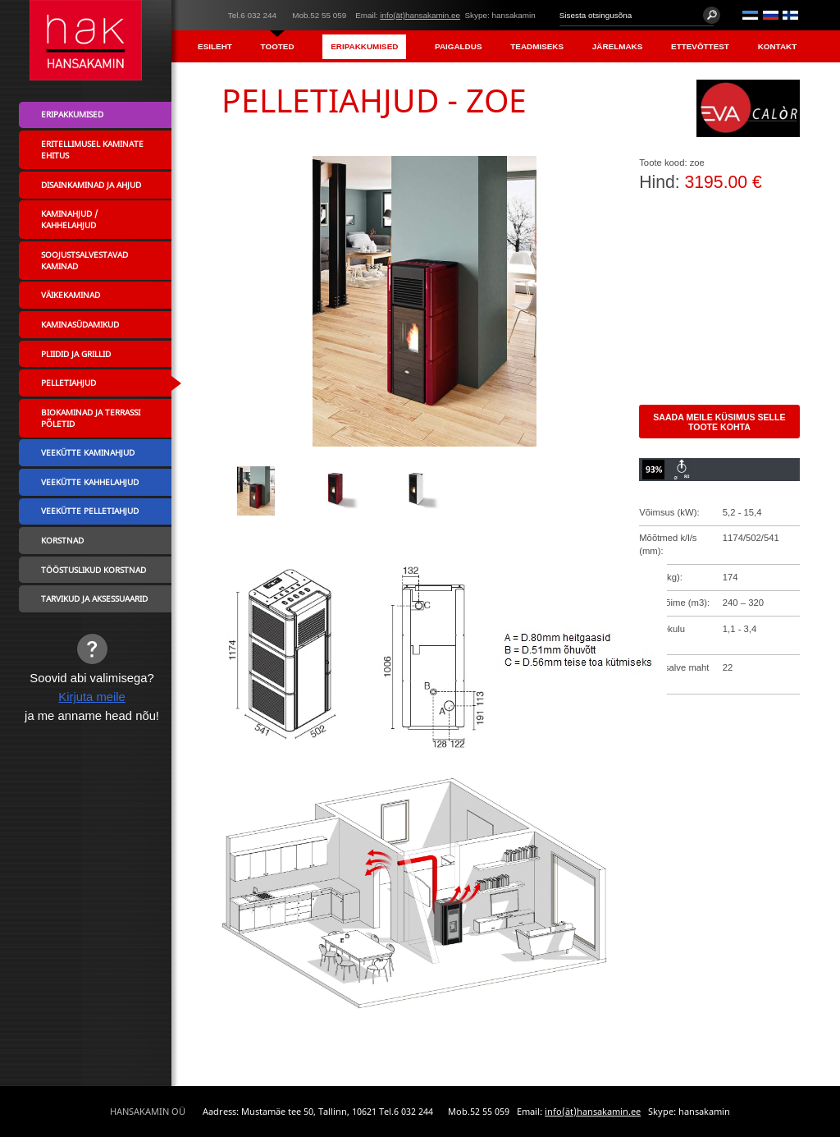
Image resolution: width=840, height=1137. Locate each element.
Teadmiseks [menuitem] (537, 46)
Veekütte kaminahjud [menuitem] (88, 452)
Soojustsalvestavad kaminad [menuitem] (84, 260)
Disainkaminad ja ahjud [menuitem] (91, 184)
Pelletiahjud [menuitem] (68, 382)
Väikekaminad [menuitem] (70, 294)
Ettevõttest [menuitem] (700, 46)
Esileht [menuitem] (215, 46)
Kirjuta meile (92, 697)
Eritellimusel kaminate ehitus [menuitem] (92, 149)
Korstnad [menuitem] (62, 540)
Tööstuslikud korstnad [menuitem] (93, 569)
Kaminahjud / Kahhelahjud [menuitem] (69, 219)
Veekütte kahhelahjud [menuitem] (90, 482)
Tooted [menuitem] (277, 46)
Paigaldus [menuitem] (458, 46)
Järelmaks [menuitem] (617, 46)
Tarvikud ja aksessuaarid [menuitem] (94, 598)
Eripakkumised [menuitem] (364, 46)
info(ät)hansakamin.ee (420, 15)
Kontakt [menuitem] (777, 46)
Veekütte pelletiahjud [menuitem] (90, 510)
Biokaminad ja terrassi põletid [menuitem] (90, 417)
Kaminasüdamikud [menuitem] (80, 324)
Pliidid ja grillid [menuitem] (76, 354)
